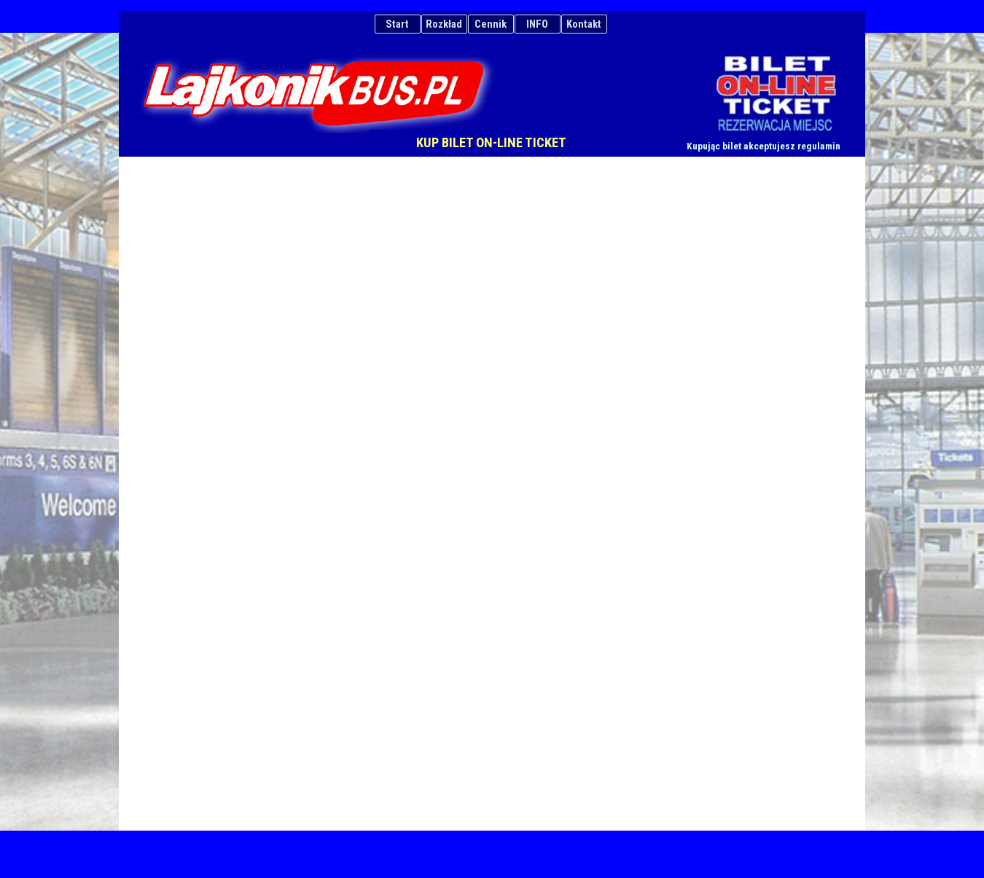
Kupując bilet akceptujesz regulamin (763, 146)
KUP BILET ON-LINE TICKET (491, 143)
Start (397, 24)
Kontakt (583, 24)
